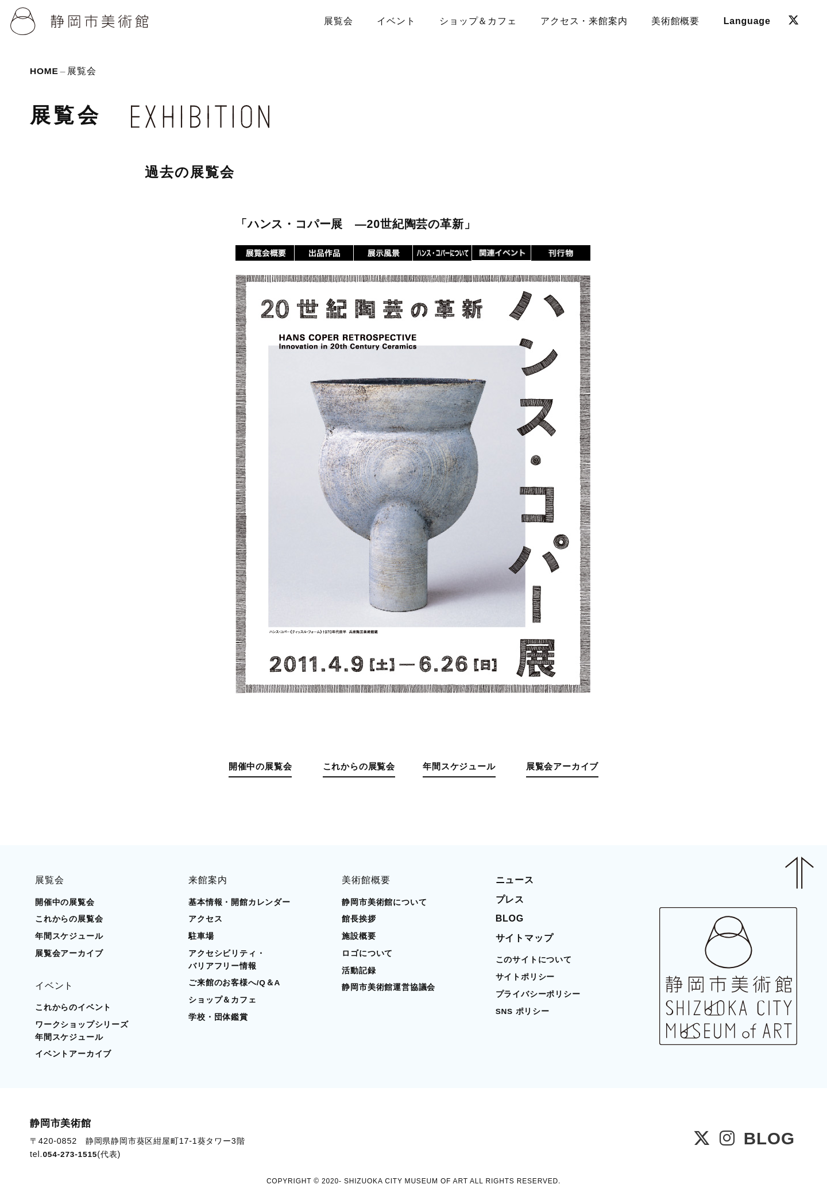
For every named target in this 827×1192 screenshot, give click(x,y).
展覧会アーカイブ (573, 767)
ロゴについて (367, 953)
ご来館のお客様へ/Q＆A (234, 982)
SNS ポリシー (523, 1011)
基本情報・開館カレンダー (239, 901)
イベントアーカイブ (73, 1053)
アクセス (205, 918)
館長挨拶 (359, 918)
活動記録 (359, 970)
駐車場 (201, 935)
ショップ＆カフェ (222, 999)
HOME (44, 71)
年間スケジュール (463, 767)
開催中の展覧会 (248, 767)
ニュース (515, 879)
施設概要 (359, 935)
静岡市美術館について (384, 901)
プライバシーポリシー (538, 993)
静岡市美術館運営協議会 (388, 986)
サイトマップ (525, 937)
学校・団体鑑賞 (218, 1016)
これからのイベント (73, 1007)
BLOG (510, 918)
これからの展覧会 (353, 767)
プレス (510, 899)
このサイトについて (534, 959)
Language (746, 20)
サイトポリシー (525, 976)
